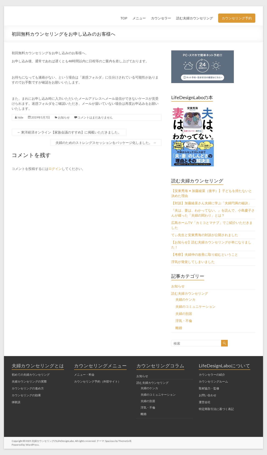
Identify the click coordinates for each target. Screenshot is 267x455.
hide (20, 117)
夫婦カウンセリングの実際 (29, 381)
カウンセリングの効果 (26, 395)
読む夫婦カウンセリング (194, 18)
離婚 (178, 328)
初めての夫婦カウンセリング (31, 374)
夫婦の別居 (183, 313)
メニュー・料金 (84, 374)
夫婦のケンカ (185, 299)
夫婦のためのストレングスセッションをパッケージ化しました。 (105, 143)
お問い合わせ (207, 395)
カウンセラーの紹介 (212, 374)
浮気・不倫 (183, 321)
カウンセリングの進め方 (28, 388)
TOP (123, 18)
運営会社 (204, 402)
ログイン (55, 169)
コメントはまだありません (95, 117)
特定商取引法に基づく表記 (216, 409)
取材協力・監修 (209, 388)
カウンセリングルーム (213, 381)
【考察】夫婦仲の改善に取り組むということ (204, 254)
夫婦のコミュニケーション (195, 306)
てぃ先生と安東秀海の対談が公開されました (204, 235)
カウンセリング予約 (237, 18)
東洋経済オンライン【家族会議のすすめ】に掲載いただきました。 (69, 132)
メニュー (139, 18)
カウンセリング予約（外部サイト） (97, 381)
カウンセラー (161, 18)
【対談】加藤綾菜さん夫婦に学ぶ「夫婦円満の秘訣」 (211, 203)
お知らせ (64, 117)
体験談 (16, 402)
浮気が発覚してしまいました (193, 262)
